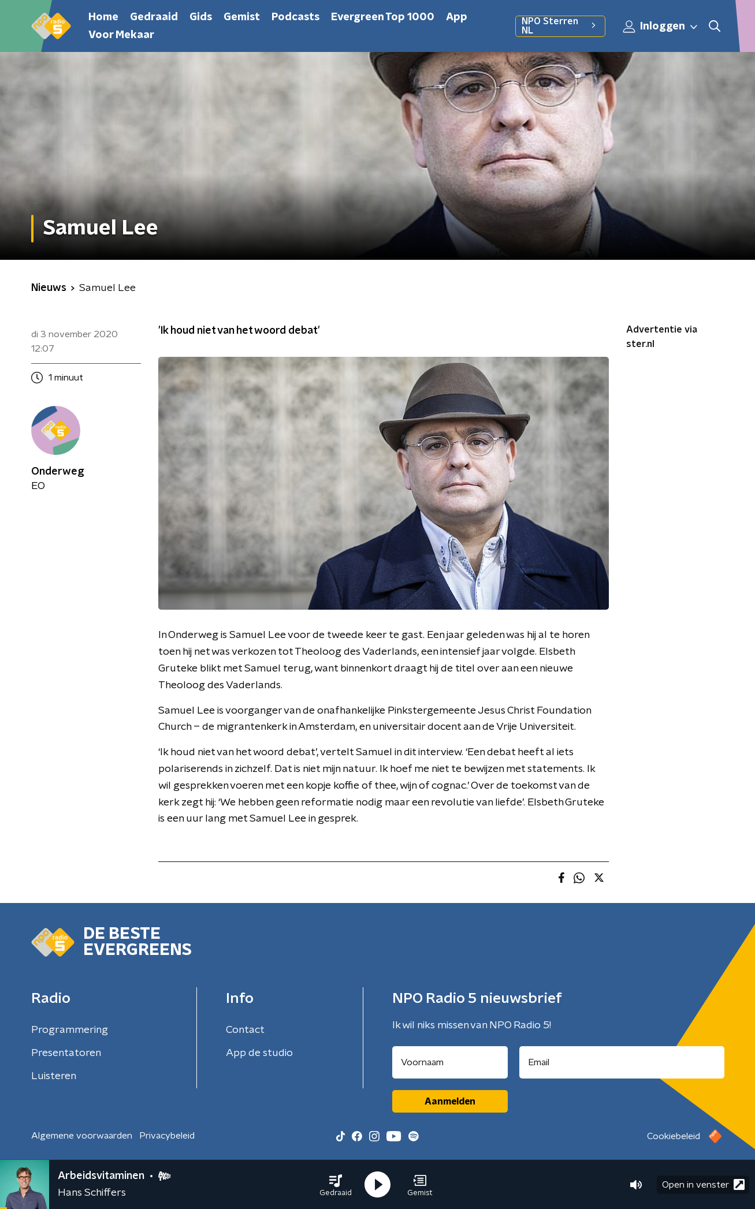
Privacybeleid (167, 1135)
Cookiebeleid (673, 1136)
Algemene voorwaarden (81, 1135)
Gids (200, 17)
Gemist (242, 17)
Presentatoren (66, 1053)
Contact (245, 1030)
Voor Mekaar (121, 35)
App (456, 17)
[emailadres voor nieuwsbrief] (621, 1062)
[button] (335, 1184)
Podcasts (295, 17)
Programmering (69, 1030)
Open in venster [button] (703, 1184)
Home (103, 17)
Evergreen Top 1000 (382, 17)
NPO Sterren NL (560, 26)
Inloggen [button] (661, 26)
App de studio (259, 1053)
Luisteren (53, 1076)
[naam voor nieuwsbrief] (450, 1062)
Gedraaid (154, 17)
